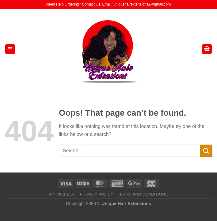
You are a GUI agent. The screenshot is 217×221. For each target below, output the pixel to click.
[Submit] (206, 151)
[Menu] (10, 49)
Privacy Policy (96, 194)
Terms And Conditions (143, 194)
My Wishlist (62, 194)
